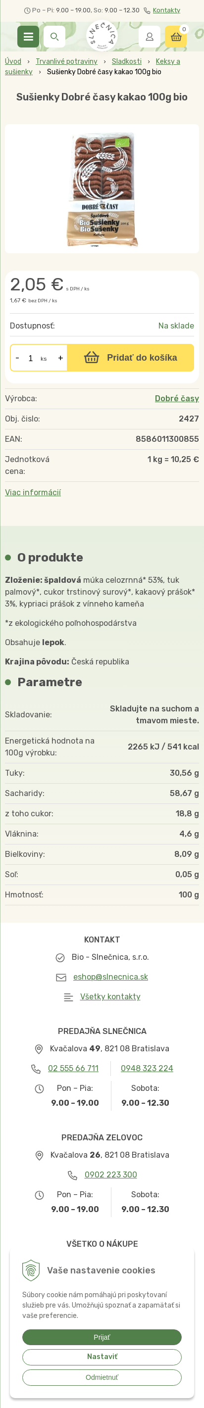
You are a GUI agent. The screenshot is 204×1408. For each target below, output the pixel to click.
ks (44, 358)
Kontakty (162, 10)
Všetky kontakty (110, 996)
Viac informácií (33, 492)
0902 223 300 (111, 1174)
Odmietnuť (102, 1377)
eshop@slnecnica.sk (110, 977)
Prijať (102, 1337)
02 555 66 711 (73, 1068)
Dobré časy (177, 398)
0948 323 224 (147, 1068)
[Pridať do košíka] (130, 358)
